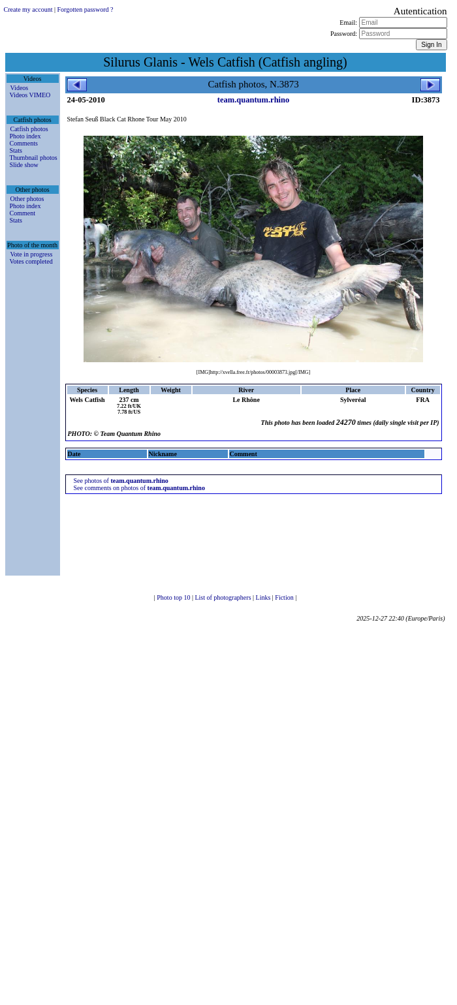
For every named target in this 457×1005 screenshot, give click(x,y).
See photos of (121, 480)
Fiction (285, 597)
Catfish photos (29, 128)
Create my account (28, 9)
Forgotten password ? (85, 9)
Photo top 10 (174, 597)
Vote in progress (31, 254)
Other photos (27, 198)
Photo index (25, 136)
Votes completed (31, 261)
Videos (19, 87)
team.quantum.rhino (253, 99)
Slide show (24, 164)
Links (264, 597)
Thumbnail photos (33, 157)
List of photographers (224, 597)
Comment (22, 213)
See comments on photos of (139, 487)
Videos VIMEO (30, 95)
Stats (16, 150)
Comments (24, 143)
